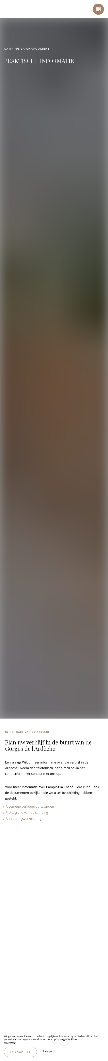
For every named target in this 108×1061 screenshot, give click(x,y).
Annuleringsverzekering (23, 818)
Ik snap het (20, 1051)
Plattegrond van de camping (27, 812)
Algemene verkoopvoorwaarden (30, 806)
